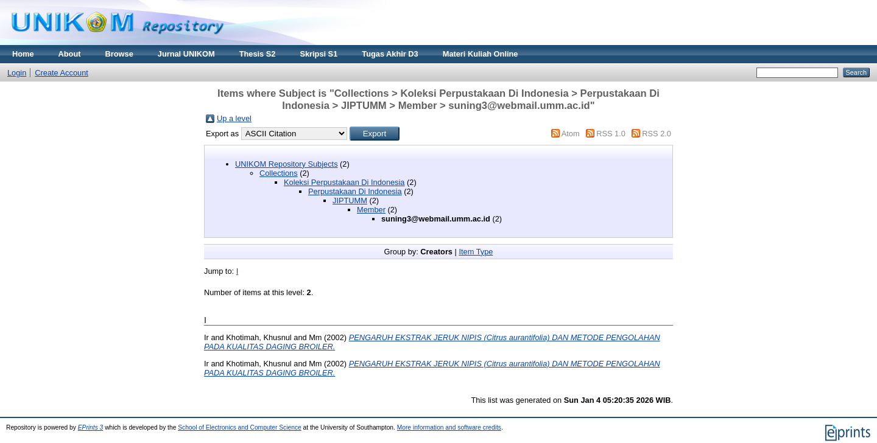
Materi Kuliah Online (480, 53)
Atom (571, 133)
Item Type (476, 251)
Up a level (234, 118)
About (69, 53)
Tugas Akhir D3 (390, 53)
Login (16, 72)
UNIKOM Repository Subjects (286, 164)
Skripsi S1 (318, 53)
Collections (278, 173)
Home (23, 53)
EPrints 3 (91, 427)
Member (371, 209)
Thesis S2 (257, 53)
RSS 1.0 (610, 133)
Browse (119, 53)
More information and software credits (449, 427)
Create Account (61, 72)
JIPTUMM (350, 200)
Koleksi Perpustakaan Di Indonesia (344, 182)
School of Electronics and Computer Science (239, 427)
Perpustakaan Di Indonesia (355, 191)
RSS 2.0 (656, 133)
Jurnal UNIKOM (186, 53)
